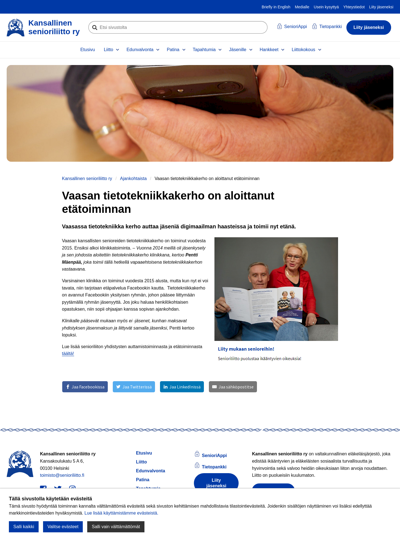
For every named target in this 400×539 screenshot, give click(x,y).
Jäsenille (237, 49)
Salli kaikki (23, 526)
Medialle (302, 7)
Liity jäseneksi (381, 7)
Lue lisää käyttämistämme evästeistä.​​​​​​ (121, 513)
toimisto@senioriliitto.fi (62, 475)
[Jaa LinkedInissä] (182, 386)
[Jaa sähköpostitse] (233, 386)
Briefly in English (276, 7)
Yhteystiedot (354, 7)
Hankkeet (269, 49)
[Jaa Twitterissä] (134, 386)
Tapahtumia (204, 49)
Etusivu (87, 49)
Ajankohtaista (133, 178)
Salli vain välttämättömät (116, 526)
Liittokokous (303, 49)
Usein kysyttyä (326, 7)
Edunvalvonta (139, 49)
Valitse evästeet (63, 526)
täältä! (68, 353)
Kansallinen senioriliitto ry (87, 178)
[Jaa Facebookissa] (85, 386)
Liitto (108, 49)
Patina (173, 49)
